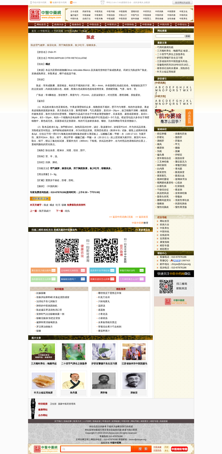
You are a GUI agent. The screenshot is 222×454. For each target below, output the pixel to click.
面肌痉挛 (179, 158)
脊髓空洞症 (181, 165)
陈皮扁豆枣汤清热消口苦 (49, 309)
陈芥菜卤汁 (45, 211)
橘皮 (52, 205)
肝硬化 (160, 137)
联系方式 (77, 421)
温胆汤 (101, 305)
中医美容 (123, 18)
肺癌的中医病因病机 (46, 305)
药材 (167, 447)
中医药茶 (159, 15)
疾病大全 (59, 24)
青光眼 (178, 168)
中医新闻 (123, 11)
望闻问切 (135, 11)
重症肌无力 (181, 161)
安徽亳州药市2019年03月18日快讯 (175, 64)
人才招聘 (87, 421)
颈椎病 (160, 203)
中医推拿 (147, 15)
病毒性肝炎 (181, 133)
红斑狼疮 (179, 186)
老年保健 (135, 18)
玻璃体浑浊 (181, 179)
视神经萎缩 (163, 179)
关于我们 (58, 421)
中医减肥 (111, 18)
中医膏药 (99, 15)
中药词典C (72, 31)
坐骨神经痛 (181, 193)
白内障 (160, 168)
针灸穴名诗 (104, 297)
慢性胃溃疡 (181, 207)
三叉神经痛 (163, 161)
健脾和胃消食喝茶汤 (46, 322)
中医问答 (164, 24)
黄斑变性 (161, 172)
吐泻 (58, 205)
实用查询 (164, 238)
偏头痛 (160, 154)
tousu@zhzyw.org (137, 439)
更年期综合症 (164, 158)
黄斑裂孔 (161, 175)
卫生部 (53, 404)
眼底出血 (179, 175)
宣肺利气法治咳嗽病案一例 (50, 314)
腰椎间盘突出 (164, 200)
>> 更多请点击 (142, 229)
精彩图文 (164, 249)
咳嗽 (64, 205)
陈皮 (135, 70)
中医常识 (111, 24)
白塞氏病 (161, 186)
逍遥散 (101, 309)
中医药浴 (183, 15)
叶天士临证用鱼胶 (43, 392)
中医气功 (135, 15)
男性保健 (159, 18)
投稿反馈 (97, 421)
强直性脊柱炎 (182, 200)
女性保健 (171, 18)
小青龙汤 (102, 314)
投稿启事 (68, 421)
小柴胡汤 (102, 318)
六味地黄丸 (104, 301)
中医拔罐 (86, 15)
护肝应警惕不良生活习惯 (104, 363)
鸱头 (67, 211)
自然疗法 (86, 18)
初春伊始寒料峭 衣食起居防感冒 (53, 297)
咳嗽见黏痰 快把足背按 (48, 318)
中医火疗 (123, 15)
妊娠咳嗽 (41, 293)
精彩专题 (164, 245)
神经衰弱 (161, 165)
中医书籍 (111, 11)
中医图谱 (171, 11)
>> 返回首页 (141, 217)
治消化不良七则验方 (46, 301)
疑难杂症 (76, 24)
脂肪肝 (178, 137)
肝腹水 (178, 140)
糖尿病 (160, 147)
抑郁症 (178, 154)
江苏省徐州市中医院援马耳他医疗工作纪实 (144, 363)
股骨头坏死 (163, 196)
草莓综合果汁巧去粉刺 (109, 326)
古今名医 (74, 11)
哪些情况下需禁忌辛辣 (109, 293)
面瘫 (177, 151)
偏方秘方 (74, 15)
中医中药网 (137, 223)
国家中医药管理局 (66, 404)
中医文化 (183, 11)
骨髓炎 (178, 196)
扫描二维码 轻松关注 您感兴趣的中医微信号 (54, 229)
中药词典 (159, 11)
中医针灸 (74, 18)
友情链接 (116, 421)
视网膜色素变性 (165, 182)
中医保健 (147, 24)
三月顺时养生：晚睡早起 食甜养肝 (49, 363)
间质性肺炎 (181, 203)
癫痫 (177, 147)
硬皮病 (178, 189)
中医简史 (99, 11)
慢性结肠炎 (163, 207)
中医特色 (129, 24)
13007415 (185, 260)
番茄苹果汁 (104, 330)
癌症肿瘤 (161, 133)
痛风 (159, 144)
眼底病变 (179, 172)
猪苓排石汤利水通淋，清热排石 (173, 68)
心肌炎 (178, 182)
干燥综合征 (163, 189)
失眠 (159, 151)
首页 (34, 31)
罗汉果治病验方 (44, 326)
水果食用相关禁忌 (107, 322)
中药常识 (147, 11)
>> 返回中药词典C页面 (121, 217)
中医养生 (183, 18)
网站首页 (41, 24)
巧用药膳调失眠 (165, 47)
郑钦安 (134, 392)
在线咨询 (164, 235)
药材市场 (86, 11)
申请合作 (106, 421)
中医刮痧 (111, 15)
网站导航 (135, 421)
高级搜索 (164, 421)
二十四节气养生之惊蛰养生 (75, 363)
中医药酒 (171, 15)
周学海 (103, 392)
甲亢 (177, 144)
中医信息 (94, 24)
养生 (167, 451)
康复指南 (164, 242)
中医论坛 (182, 24)
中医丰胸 (99, 18)
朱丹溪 (73, 392)
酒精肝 (160, 140)
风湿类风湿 (163, 193)
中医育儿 (147, 18)
